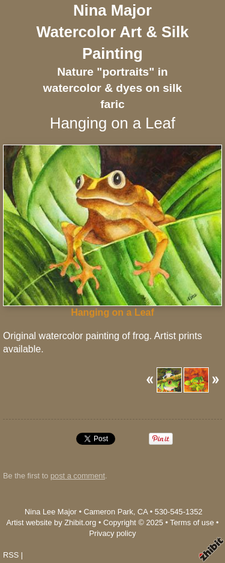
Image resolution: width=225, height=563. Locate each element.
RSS (11, 554)
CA (142, 511)
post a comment (77, 475)
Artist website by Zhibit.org (51, 522)
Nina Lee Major (51, 511)
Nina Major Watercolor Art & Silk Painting (112, 32)
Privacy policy (112, 533)
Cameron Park (108, 511)
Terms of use (192, 522)
